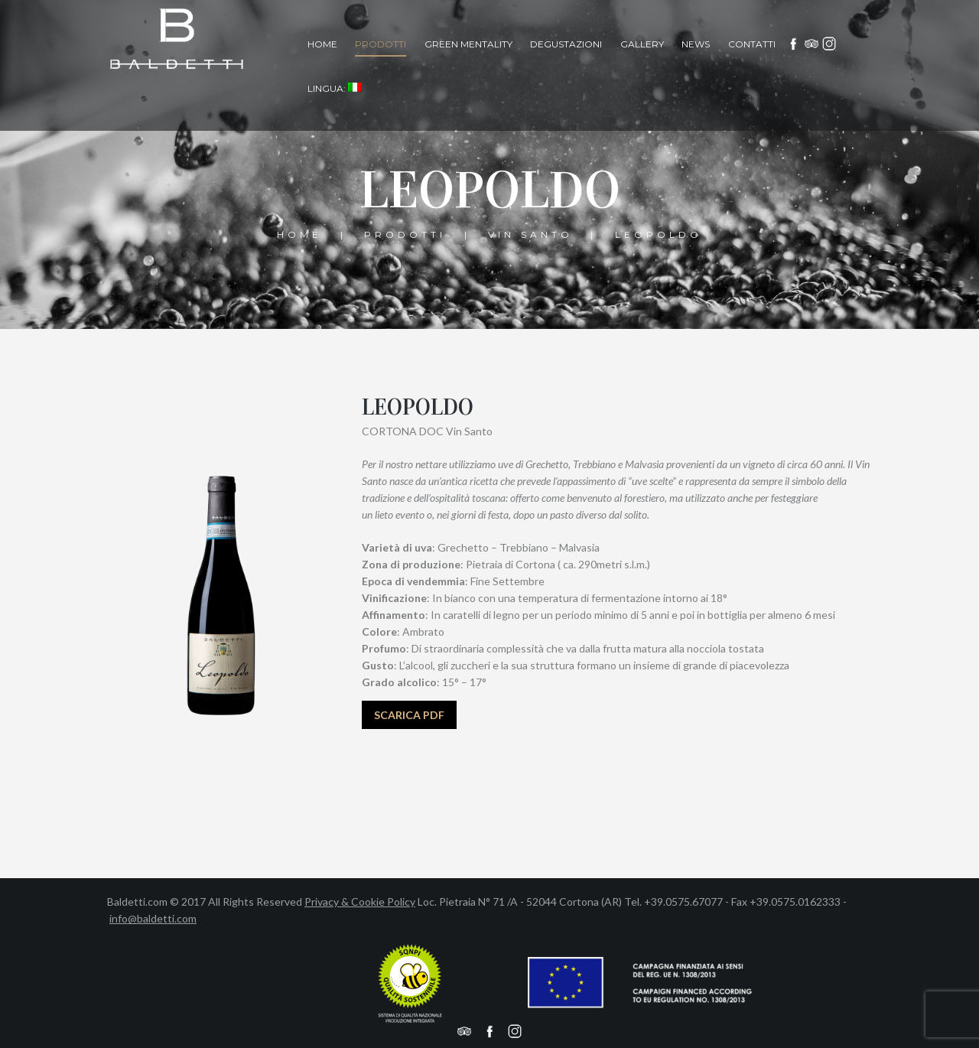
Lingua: (334, 88)
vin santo (530, 234)
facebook (794, 44)
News (695, 44)
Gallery (642, 44)
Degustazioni (566, 44)
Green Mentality (468, 44)
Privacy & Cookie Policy (359, 901)
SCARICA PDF (409, 714)
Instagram (830, 44)
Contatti (752, 44)
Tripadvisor (811, 44)
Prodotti (380, 44)
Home (322, 44)
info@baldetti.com (153, 918)
